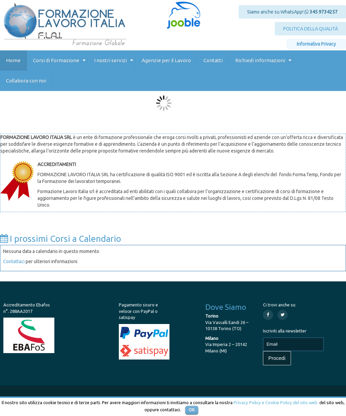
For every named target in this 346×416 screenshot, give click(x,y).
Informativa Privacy (316, 44)
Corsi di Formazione (56, 60)
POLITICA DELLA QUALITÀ (310, 28)
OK (192, 409)
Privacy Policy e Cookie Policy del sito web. (276, 402)
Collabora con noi (26, 81)
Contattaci (14, 261)
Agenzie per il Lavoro (166, 60)
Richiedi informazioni (260, 60)
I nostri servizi (110, 60)
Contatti (213, 60)
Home (13, 60)
